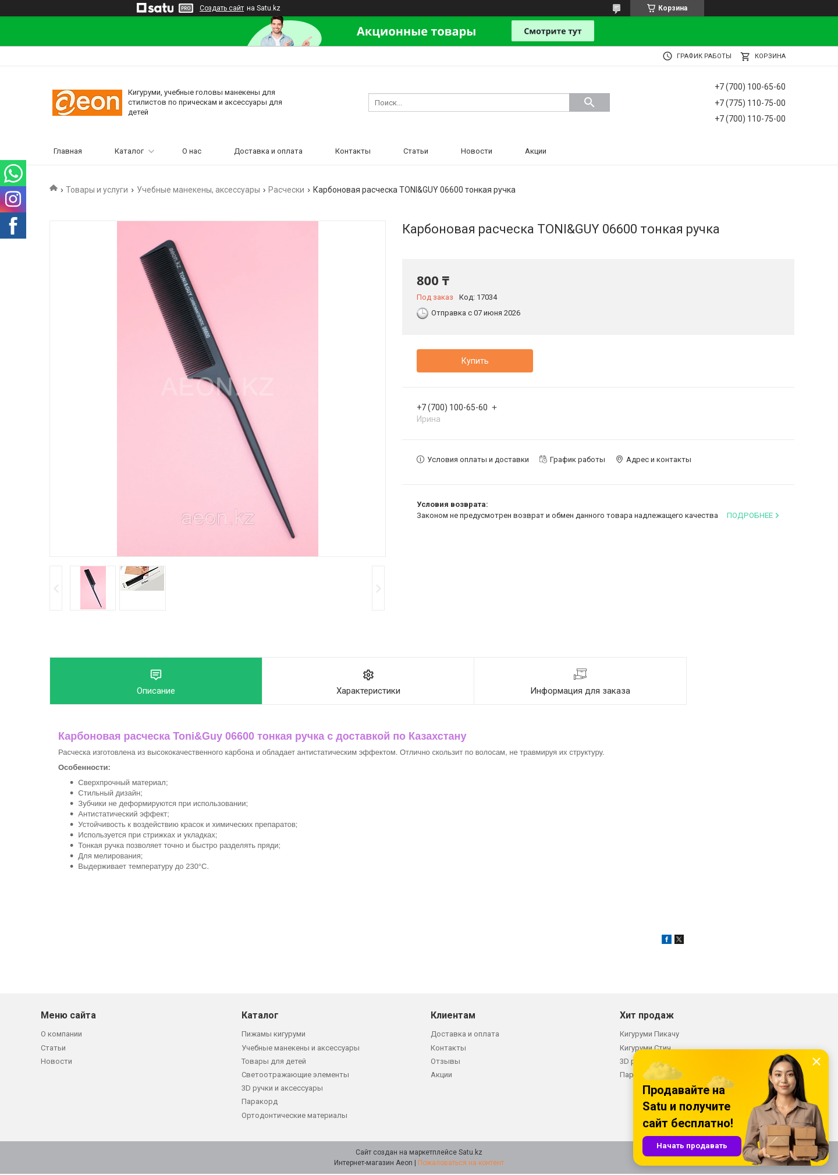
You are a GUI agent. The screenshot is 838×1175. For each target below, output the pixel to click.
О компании (61, 1035)
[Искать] (589, 102)
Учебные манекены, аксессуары (198, 189)
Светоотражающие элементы (295, 1075)
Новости (476, 151)
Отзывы (445, 1062)
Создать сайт (222, 8)
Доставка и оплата (268, 151)
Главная (68, 151)
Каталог (129, 151)
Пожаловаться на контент (461, 1164)
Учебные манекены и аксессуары (301, 1049)
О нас (191, 151)
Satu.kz (470, 1153)
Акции (535, 151)
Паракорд (260, 1102)
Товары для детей (274, 1062)
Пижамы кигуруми (274, 1035)
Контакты (353, 151)
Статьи (415, 151)
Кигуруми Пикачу (649, 1035)
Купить (475, 360)
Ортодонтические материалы (294, 1116)
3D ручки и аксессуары (282, 1089)
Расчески (286, 189)
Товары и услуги (97, 189)
